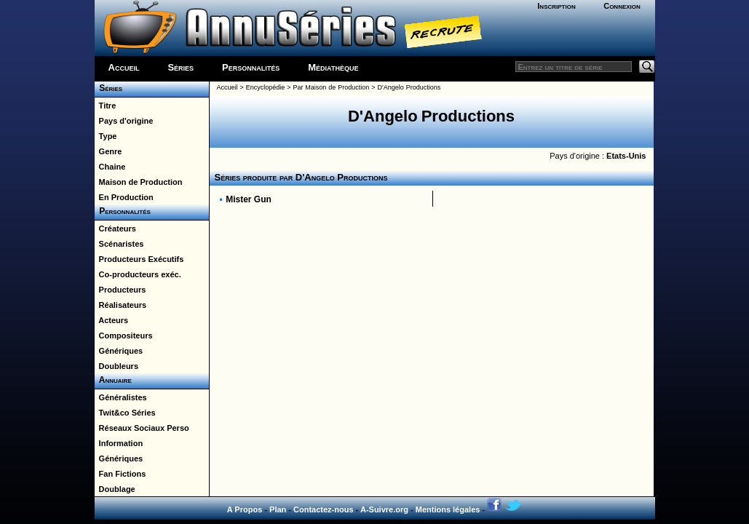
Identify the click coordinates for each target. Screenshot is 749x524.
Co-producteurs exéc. (138, 274)
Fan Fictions (120, 473)
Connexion (622, 5)
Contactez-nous (323, 509)
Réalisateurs (121, 305)
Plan (277, 509)
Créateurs (115, 228)
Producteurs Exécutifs (139, 259)
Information (119, 443)
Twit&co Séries (125, 412)
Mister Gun (249, 199)
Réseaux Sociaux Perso (142, 428)
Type (106, 136)
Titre (105, 105)
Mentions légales (448, 509)
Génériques (119, 350)
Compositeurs (124, 335)
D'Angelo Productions (409, 87)
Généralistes (121, 397)
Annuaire (113, 380)
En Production (124, 197)
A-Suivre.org (384, 509)
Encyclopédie (265, 87)
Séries (180, 67)
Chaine (110, 166)
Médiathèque (333, 67)
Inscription (556, 5)
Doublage (115, 489)
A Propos (245, 509)
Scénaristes (119, 243)
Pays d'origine (124, 120)
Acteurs (112, 320)
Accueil (124, 67)
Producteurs (120, 289)
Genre (108, 151)
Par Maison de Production (331, 87)
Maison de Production (139, 182)
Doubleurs (117, 366)
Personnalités (251, 67)
